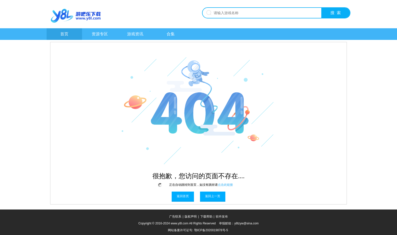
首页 (64, 34)
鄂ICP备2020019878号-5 (211, 230)
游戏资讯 (135, 34)
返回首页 (183, 196)
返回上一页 (212, 196)
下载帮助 (206, 216)
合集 (171, 34)
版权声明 (191, 216)
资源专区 (100, 34)
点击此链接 (225, 185)
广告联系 (175, 216)
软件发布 (222, 216)
